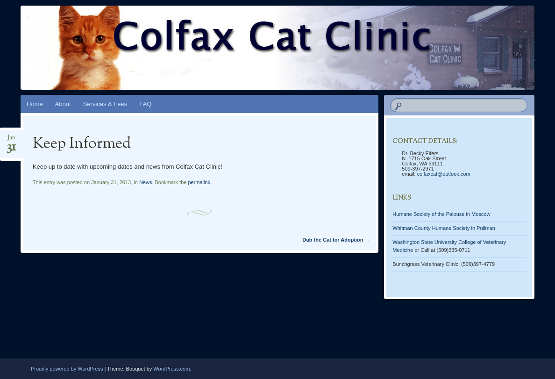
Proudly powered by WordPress (67, 369)
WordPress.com (171, 369)
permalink (199, 182)
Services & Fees (105, 103)
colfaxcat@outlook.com (443, 174)
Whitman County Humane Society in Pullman (443, 228)
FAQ (145, 103)
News (145, 182)
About (63, 103)
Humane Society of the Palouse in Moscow (441, 214)
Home (35, 103)
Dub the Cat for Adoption (336, 240)
